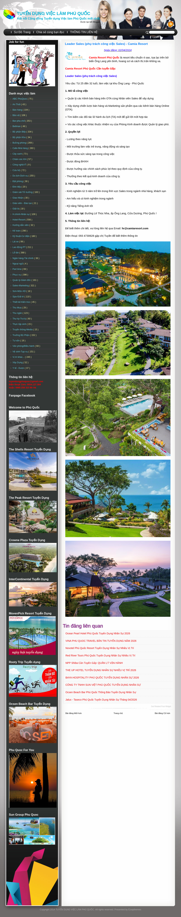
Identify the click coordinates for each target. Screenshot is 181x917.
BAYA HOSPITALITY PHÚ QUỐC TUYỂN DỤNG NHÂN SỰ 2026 (102, 677)
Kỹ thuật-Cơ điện (21, 236)
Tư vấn (16, 340)
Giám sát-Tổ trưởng (23, 192)
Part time (17, 269)
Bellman (17, 126)
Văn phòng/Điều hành (24, 346)
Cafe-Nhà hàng (20, 148)
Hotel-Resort (19, 219)
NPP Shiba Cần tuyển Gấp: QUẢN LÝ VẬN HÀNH (94, 662)
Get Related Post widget (161, 706)
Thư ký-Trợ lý (20, 318)
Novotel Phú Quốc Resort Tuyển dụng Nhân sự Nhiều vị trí (99, 648)
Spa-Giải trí (18, 296)
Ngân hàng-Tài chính (23, 258)
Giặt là (16, 208)
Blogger (96, 22)
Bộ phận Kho (19, 137)
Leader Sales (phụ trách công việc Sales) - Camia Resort (106, 44)
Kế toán (17, 230)
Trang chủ (118, 713)
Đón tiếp (17, 186)
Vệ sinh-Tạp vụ (20, 351)
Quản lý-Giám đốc (22, 280)
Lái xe (16, 241)
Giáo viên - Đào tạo (22, 203)
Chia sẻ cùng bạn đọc (50, 32)
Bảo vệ (16, 115)
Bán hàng (18, 110)
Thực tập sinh (20, 324)
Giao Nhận (18, 198)
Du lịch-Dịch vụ (20, 175)
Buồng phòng (20, 143)
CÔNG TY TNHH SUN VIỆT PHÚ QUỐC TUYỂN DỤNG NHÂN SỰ (103, 684)
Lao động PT (19, 247)
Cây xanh (18, 154)
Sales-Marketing (21, 285)
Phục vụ (17, 274)
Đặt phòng (18, 181)
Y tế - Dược (19, 368)
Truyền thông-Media (23, 329)
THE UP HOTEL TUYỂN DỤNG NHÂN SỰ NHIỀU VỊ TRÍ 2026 (100, 670)
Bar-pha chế (19, 121)
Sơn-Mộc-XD (19, 291)
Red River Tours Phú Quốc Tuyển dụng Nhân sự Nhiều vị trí (100, 655)
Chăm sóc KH (20, 159)
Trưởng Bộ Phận (21, 335)
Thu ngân (18, 313)
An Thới (17, 104)
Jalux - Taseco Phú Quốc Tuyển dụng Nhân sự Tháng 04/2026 (101, 699)
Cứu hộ (17, 170)
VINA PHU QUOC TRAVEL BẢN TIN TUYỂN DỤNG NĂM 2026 (100, 640)
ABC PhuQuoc (20, 99)
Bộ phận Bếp (19, 131)
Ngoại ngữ (18, 263)
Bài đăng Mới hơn (73, 713)
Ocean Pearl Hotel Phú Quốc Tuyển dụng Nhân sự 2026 (97, 633)
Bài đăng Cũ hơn (162, 713)
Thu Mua (17, 307)
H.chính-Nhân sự (21, 214)
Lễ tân (16, 252)
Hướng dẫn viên (21, 225)
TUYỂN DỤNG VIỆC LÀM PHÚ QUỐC (53, 13)
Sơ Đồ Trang (22, 32)
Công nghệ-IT (20, 164)
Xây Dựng (18, 362)
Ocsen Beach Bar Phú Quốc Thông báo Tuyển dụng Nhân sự (100, 692)
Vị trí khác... (19, 357)
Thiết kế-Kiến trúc (22, 302)
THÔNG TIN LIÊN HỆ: (84, 32)
